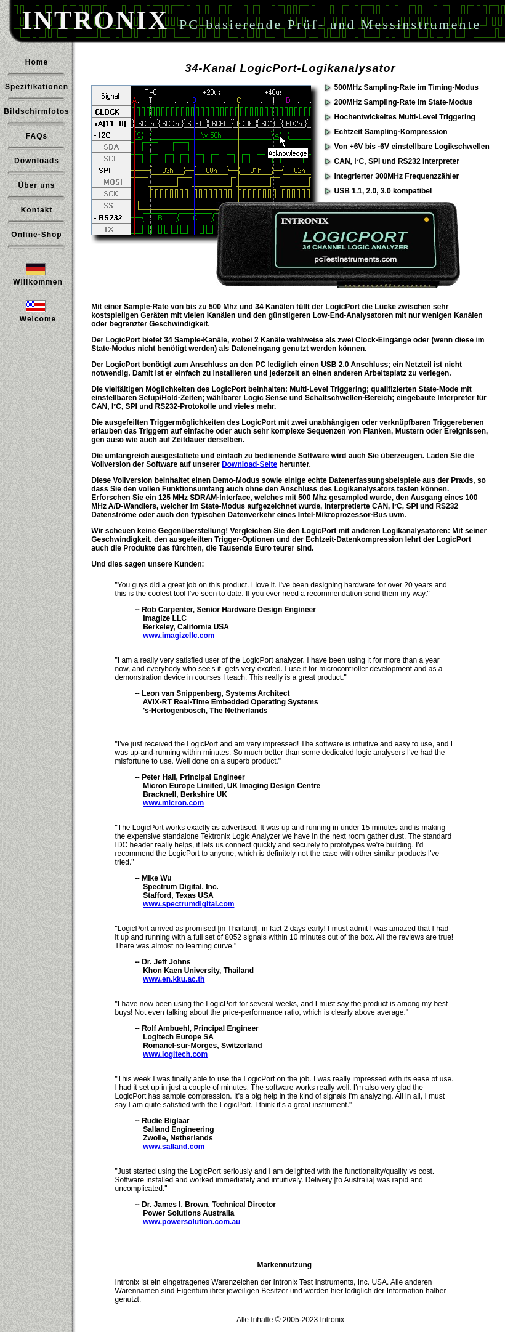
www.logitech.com (175, 1054)
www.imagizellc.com (178, 635)
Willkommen (38, 282)
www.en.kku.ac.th (173, 979)
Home (36, 62)
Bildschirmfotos (36, 111)
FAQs (36, 136)
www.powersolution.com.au (191, 1221)
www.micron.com (173, 803)
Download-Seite (249, 464)
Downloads (36, 160)
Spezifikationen (36, 87)
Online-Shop (36, 234)
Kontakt (37, 210)
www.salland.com (173, 1146)
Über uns (36, 185)
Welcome (38, 319)
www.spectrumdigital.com (188, 904)
